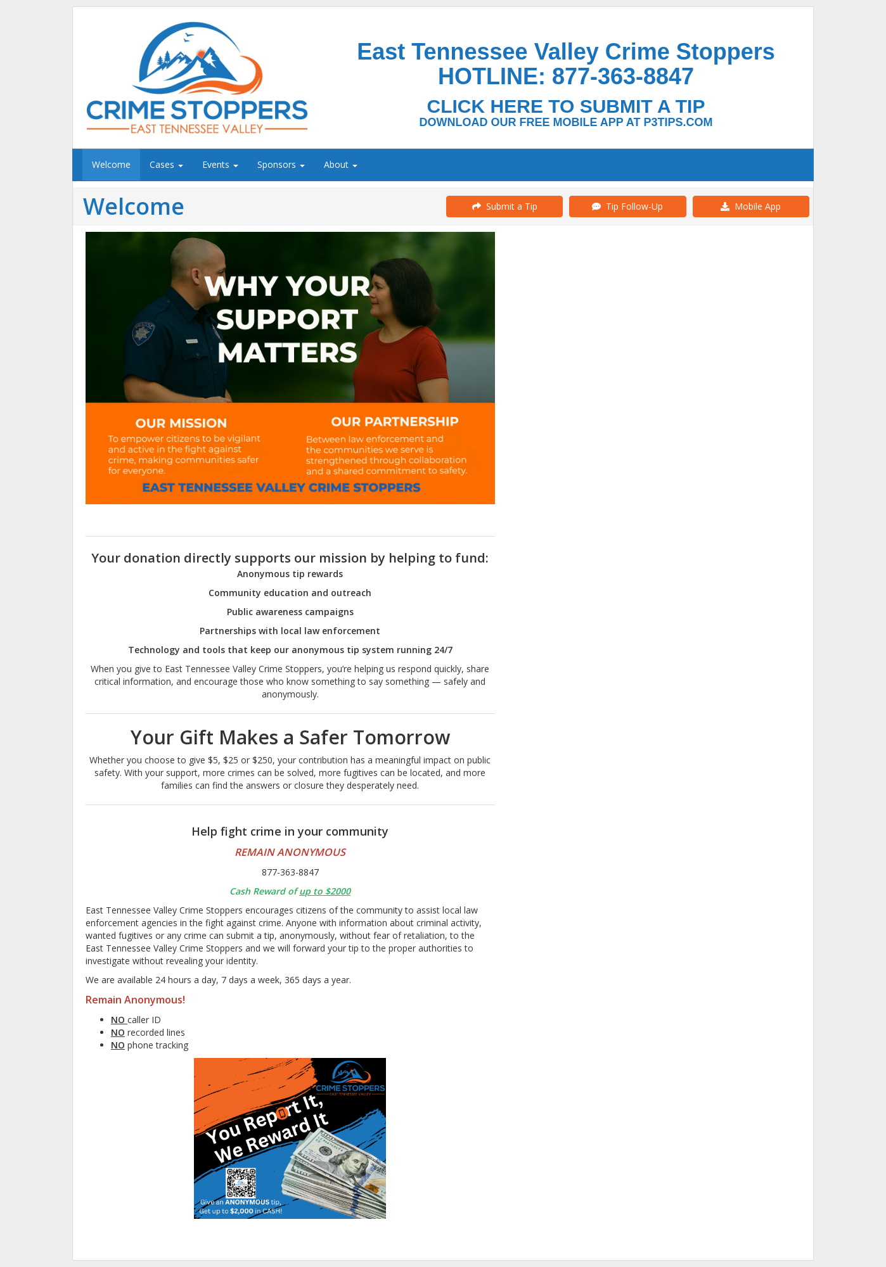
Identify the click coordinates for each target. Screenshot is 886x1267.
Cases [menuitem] (166, 164)
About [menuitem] (340, 164)
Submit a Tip (504, 206)
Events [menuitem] (220, 164)
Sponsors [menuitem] (281, 164)
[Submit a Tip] (443, 77)
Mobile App (751, 206)
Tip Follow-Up (627, 206)
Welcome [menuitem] (111, 164)
